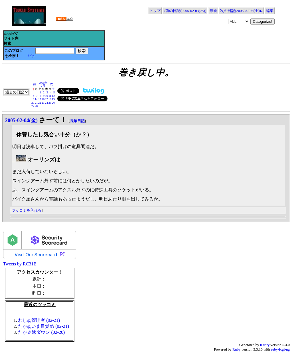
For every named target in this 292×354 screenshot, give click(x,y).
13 (32, 99)
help (31, 56)
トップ (155, 11)
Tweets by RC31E (19, 263)
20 (32, 102)
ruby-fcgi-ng (280, 349)
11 (49, 95)
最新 (213, 11)
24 (46, 102)
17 (46, 99)
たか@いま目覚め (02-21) (43, 326)
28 (36, 106)
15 (39, 99)
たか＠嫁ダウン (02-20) (41, 332)
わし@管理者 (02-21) (39, 320)
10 (46, 95)
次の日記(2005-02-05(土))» (241, 11)
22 (39, 102)
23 (43, 102)
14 (36, 99)
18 (49, 99)
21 (36, 102)
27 (32, 106)
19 (53, 99)
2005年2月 (43, 84)
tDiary (264, 345)
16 (43, 99)
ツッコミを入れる (26, 210)
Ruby (236, 349)
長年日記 (77, 121)
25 (49, 102)
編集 (269, 11)
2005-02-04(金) (21, 120)
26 (53, 102)
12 (53, 95)
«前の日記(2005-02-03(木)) (185, 11)
